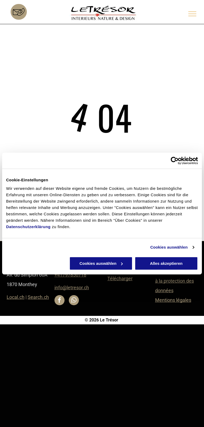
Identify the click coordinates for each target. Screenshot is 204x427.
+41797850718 (70, 275)
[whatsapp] (74, 301)
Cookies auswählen (169, 247)
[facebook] (59, 301)
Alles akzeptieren (166, 263)
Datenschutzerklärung (28, 226)
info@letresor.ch (71, 287)
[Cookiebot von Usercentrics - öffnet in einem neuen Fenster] (174, 161)
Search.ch (38, 297)
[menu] (192, 14)
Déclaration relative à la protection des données (175, 281)
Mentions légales (173, 300)
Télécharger (120, 278)
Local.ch (15, 297)
